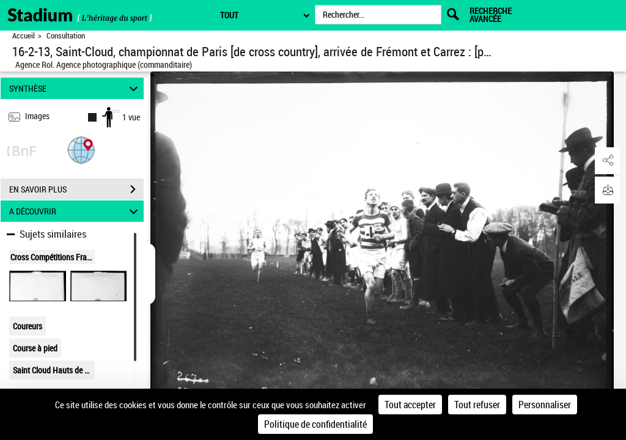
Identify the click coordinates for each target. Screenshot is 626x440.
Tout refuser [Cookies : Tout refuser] (477, 404)
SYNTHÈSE (75, 88)
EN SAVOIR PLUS (76, 189)
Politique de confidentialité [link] (315, 424)
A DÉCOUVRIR (75, 211)
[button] (81, 149)
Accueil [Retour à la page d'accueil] (23, 36)
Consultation (65, 36)
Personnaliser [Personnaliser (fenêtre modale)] (544, 404)
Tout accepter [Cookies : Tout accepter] (410, 404)
